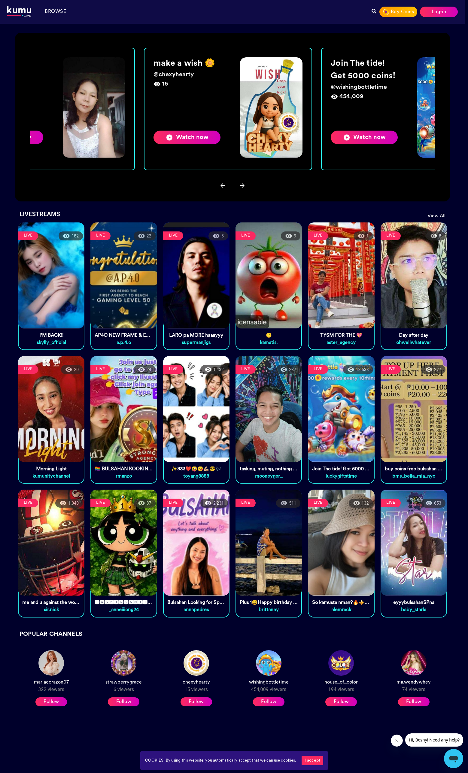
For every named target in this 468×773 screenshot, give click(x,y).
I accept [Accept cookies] (312, 760)
